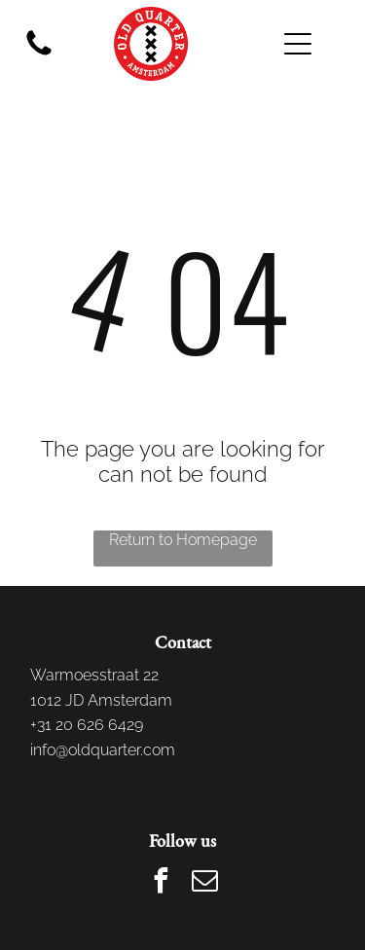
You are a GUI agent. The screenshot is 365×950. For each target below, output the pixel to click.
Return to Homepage (183, 539)
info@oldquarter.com (102, 750)
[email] (204, 883)
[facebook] (160, 883)
